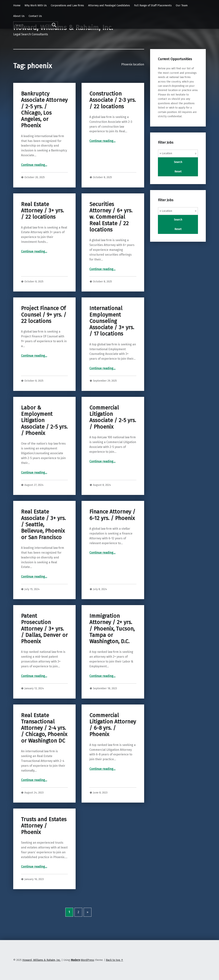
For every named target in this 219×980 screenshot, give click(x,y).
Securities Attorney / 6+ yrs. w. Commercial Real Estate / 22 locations (110, 217)
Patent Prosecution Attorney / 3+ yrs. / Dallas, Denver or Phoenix (44, 629)
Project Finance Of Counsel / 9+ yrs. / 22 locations (43, 314)
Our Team (182, 5)
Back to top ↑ (114, 960)
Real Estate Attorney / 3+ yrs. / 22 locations (42, 210)
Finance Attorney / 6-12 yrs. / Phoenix (112, 514)
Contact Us (35, 16)
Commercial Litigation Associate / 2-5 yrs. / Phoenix (112, 417)
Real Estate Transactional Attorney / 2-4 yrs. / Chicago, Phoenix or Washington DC (44, 728)
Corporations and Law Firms (67, 5)
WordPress (87, 960)
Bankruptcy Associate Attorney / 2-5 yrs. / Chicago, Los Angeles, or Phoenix (44, 109)
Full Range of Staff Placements (153, 5)
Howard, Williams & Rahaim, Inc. (41, 960)
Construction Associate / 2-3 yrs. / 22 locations (112, 100)
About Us (19, 16)
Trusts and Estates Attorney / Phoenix (43, 825)
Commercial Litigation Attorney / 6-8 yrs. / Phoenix (112, 725)
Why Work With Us (36, 5)
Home (16, 5)
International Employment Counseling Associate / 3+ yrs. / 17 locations (111, 321)
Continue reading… (34, 165)
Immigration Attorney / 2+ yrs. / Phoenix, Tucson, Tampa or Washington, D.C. (112, 629)
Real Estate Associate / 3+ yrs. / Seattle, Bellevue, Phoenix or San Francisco (43, 524)
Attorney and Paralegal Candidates (109, 5)
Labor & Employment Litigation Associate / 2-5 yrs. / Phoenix (44, 420)
